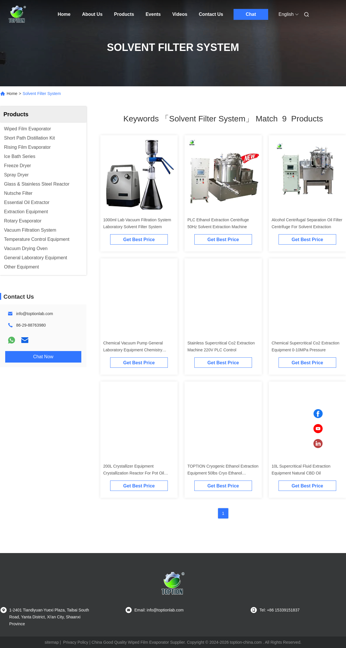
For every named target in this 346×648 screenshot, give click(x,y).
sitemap (52, 642)
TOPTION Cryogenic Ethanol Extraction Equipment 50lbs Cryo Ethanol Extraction (222, 473)
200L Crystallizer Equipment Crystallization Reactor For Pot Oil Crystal (133, 473)
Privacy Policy (75, 642)
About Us (92, 14)
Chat (251, 14)
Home (64, 14)
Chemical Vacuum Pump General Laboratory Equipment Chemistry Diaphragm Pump (133, 350)
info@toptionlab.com (34, 313)
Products (124, 14)
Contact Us (211, 14)
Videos (179, 14)
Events (153, 14)
